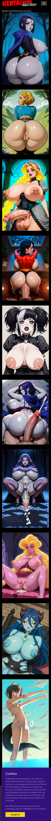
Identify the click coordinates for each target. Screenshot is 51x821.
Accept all (15, 814)
